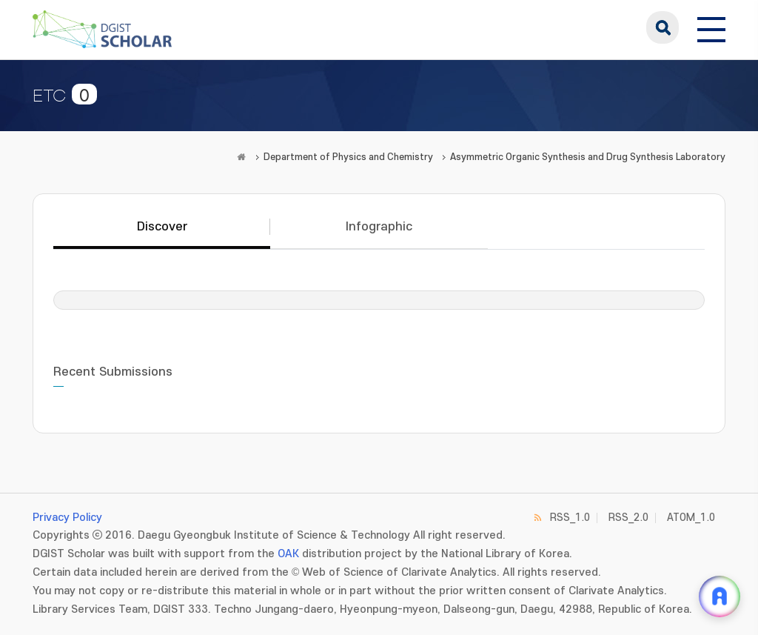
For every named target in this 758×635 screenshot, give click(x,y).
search (662, 27)
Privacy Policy (67, 517)
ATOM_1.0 (691, 517)
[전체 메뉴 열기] (711, 27)
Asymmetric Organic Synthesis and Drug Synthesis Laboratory (587, 157)
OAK (288, 554)
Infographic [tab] (379, 226)
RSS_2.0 (628, 517)
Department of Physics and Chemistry (348, 157)
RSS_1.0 (570, 517)
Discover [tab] (162, 226)
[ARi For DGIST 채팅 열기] (719, 596)
